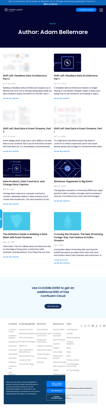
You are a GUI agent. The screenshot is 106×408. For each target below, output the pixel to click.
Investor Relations (70, 342)
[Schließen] (63, 377)
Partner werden (73, 360)
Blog (68, 348)
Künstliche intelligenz (27, 341)
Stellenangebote (73, 337)
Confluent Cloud (13, 330)
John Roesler (61, 260)
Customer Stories (26, 329)
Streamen (13, 346)
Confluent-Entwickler (57, 334)
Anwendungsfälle (27, 324)
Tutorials (56, 344)
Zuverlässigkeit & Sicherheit (73, 365)
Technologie (42, 358)
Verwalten (13, 358)
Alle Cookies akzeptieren (57, 384)
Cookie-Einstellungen (57, 397)
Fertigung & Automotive (41, 341)
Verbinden (13, 350)
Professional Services (58, 357)
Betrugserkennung (26, 356)
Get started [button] (53, 306)
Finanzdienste (42, 329)
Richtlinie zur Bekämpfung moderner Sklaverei (75, 388)
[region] (34, 389)
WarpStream (14, 342)
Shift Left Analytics (26, 337)
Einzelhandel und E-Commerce (45, 334)
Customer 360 (25, 360)
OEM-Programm (59, 366)
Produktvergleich (60, 374)
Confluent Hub (13, 367)
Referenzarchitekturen (28, 333)
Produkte (13, 324)
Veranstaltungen (60, 362)
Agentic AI (23, 346)
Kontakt (70, 333)
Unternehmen (72, 329)
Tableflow (12, 362)
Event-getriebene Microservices (26, 351)
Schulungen (58, 352)
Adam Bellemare (11, 98)
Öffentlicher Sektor (44, 350)
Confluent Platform (13, 337)
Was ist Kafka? (59, 329)
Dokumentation (59, 340)
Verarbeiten (13, 354)
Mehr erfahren (51, 4)
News (69, 352)
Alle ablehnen (57, 391)
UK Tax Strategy (73, 370)
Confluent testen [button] (86, 10)
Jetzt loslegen (12, 373)
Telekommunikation (45, 346)
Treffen (56, 370)
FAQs (69, 356)
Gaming (40, 362)
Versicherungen (43, 354)
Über (69, 324)
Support (56, 348)
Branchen (41, 324)
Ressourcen (58, 324)
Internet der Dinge (26, 364)
